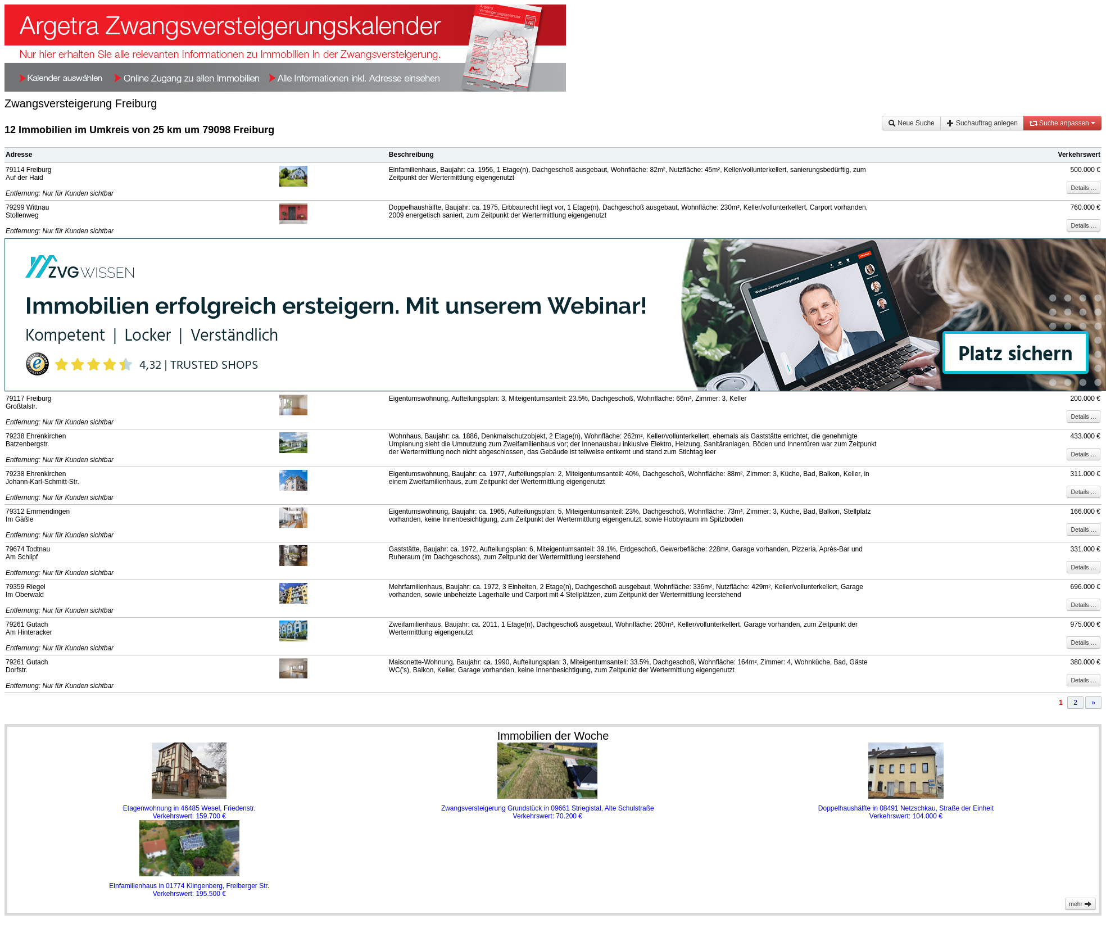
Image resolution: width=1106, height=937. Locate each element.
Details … (1083, 187)
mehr (1080, 904)
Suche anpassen (1062, 123)
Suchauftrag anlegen (982, 123)
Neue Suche (911, 123)
